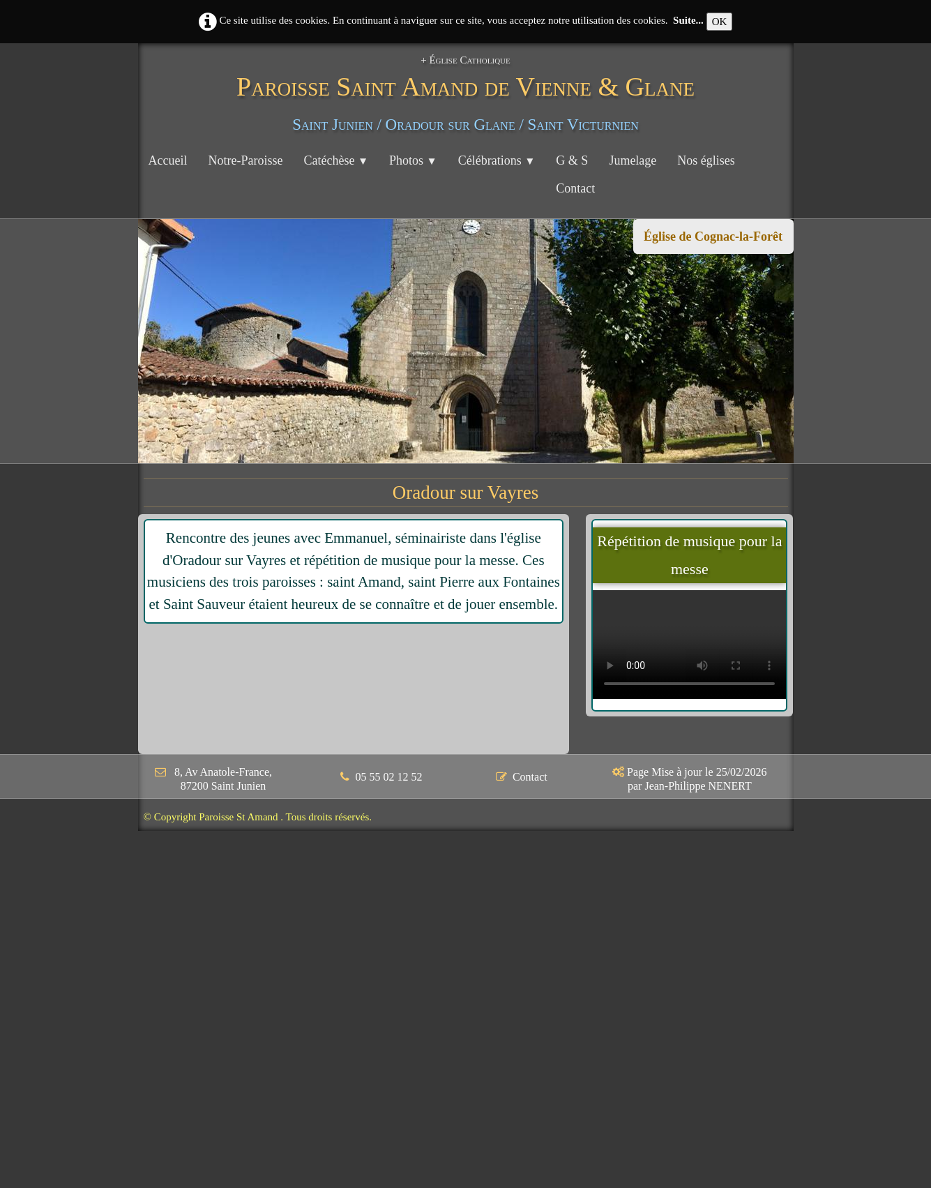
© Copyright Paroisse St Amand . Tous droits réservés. (258, 816)
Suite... (688, 20)
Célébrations (497, 160)
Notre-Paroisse (245, 160)
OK (719, 21)
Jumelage (632, 160)
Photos (413, 160)
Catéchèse (335, 160)
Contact (575, 188)
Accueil (168, 160)
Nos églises (706, 160)
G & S (572, 160)
